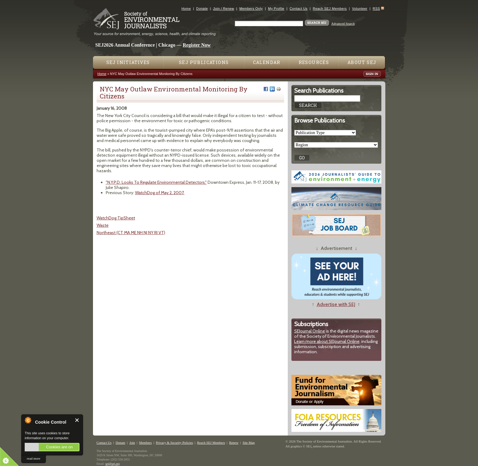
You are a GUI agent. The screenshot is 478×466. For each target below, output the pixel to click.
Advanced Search (343, 23)
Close (77, 420)
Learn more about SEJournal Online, (327, 341)
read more (33, 458)
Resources (314, 62)
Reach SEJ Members (330, 8)
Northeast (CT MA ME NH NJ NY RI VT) (131, 232)
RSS (376, 8)
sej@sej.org (112, 463)
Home (186, 8)
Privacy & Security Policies (174, 442)
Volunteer (359, 8)
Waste (103, 225)
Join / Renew (223, 8)
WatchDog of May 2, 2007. (159, 192)
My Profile (276, 8)
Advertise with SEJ (336, 304)
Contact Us (299, 8)
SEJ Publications (204, 62)
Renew (234, 442)
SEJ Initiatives (128, 62)
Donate (202, 8)
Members (145, 442)
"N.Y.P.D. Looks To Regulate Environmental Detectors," (156, 182)
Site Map (249, 442)
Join (132, 442)
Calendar (266, 62)
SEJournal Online (309, 331)
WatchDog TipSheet (116, 218)
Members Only (251, 8)
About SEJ (362, 62)
